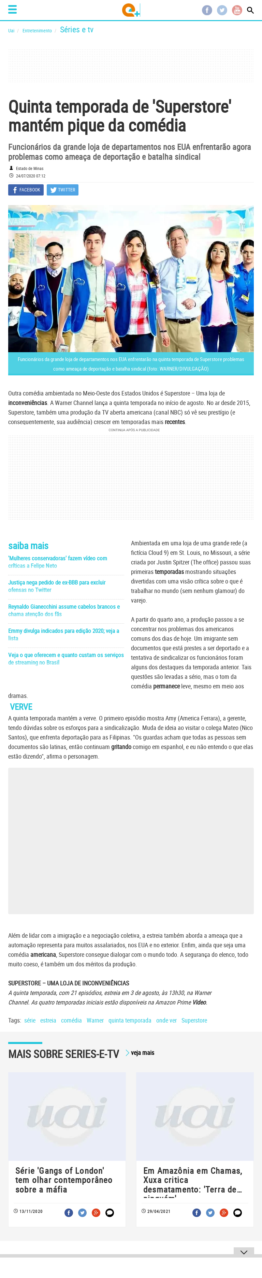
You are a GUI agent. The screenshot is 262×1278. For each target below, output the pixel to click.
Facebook (207, 10)
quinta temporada (129, 1020)
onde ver (166, 1020)
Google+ (96, 1213)
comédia (71, 1020)
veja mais (142, 1052)
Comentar (109, 1213)
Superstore (194, 1020)
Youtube (237, 10)
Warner (95, 1020)
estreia (48, 1020)
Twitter (222, 10)
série (29, 1020)
